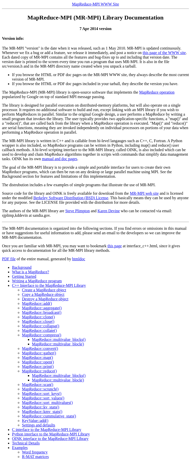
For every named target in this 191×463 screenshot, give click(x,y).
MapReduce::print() (38, 366)
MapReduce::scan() (37, 384)
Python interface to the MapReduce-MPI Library (51, 434)
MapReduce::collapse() (40, 326)
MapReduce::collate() (39, 330)
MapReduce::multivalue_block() (58, 344)
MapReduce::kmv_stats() (42, 411)
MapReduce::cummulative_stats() (49, 416)
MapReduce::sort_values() (43, 398)
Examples (20, 447)
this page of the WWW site (164, 53)
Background (21, 267)
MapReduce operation (157, 92)
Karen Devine (108, 211)
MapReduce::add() (37, 303)
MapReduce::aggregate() (42, 308)
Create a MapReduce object (44, 290)
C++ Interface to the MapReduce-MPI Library (49, 285)
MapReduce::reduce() (39, 371)
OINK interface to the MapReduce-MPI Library (50, 438)
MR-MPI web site (144, 193)
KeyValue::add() (35, 420)
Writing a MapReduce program (37, 281)
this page (114, 246)
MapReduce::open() (38, 362)
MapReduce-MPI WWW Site (95, 4)
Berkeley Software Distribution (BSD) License (70, 198)
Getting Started (24, 276)
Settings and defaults (38, 425)
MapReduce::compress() (41, 335)
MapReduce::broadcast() (41, 312)
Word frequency (35, 452)
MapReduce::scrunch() (40, 389)
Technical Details (26, 443)
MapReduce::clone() (38, 317)
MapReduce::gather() (39, 353)
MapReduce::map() (37, 357)
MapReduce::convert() (40, 348)
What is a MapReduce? (30, 272)
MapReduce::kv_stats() (40, 407)
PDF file (9, 259)
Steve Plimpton (77, 211)
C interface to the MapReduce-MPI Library (46, 429)
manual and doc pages (59, 159)
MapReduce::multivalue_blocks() (59, 339)
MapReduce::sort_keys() (41, 393)
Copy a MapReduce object (43, 294)
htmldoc (78, 259)
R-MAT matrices (35, 456)
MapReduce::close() (38, 321)
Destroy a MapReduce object (45, 299)
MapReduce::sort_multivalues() (47, 402)
